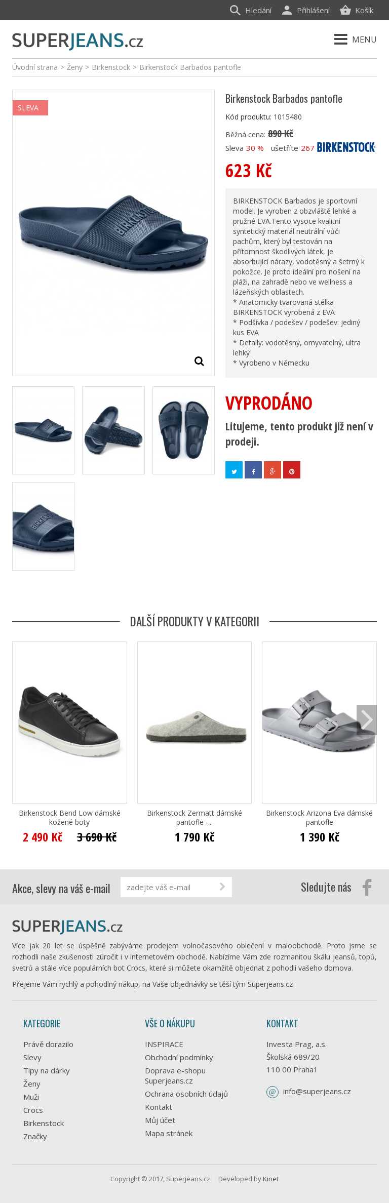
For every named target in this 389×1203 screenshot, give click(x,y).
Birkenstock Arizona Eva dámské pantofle (319, 818)
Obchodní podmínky (179, 1057)
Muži (31, 1097)
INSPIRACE (164, 1044)
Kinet (271, 1178)
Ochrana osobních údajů (186, 1094)
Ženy (32, 1083)
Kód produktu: (248, 117)
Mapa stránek (168, 1133)
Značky (35, 1136)
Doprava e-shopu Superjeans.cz (175, 1075)
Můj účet (160, 1120)
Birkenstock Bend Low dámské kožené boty (70, 818)
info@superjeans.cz (317, 1091)
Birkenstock (43, 1123)
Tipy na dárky (46, 1070)
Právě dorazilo (48, 1044)
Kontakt (158, 1107)
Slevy (32, 1057)
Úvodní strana (35, 67)
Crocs (33, 1110)
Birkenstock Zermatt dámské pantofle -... (194, 818)
